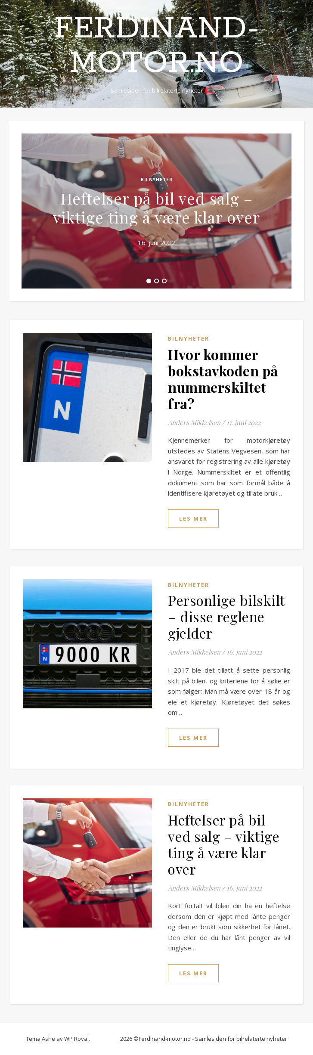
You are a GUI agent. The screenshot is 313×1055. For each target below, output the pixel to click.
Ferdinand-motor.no (156, 46)
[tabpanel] (156, 211)
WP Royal (76, 1039)
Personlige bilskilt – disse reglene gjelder (226, 616)
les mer (193, 518)
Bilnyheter (157, 180)
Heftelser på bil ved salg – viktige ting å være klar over (156, 207)
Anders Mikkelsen (194, 422)
